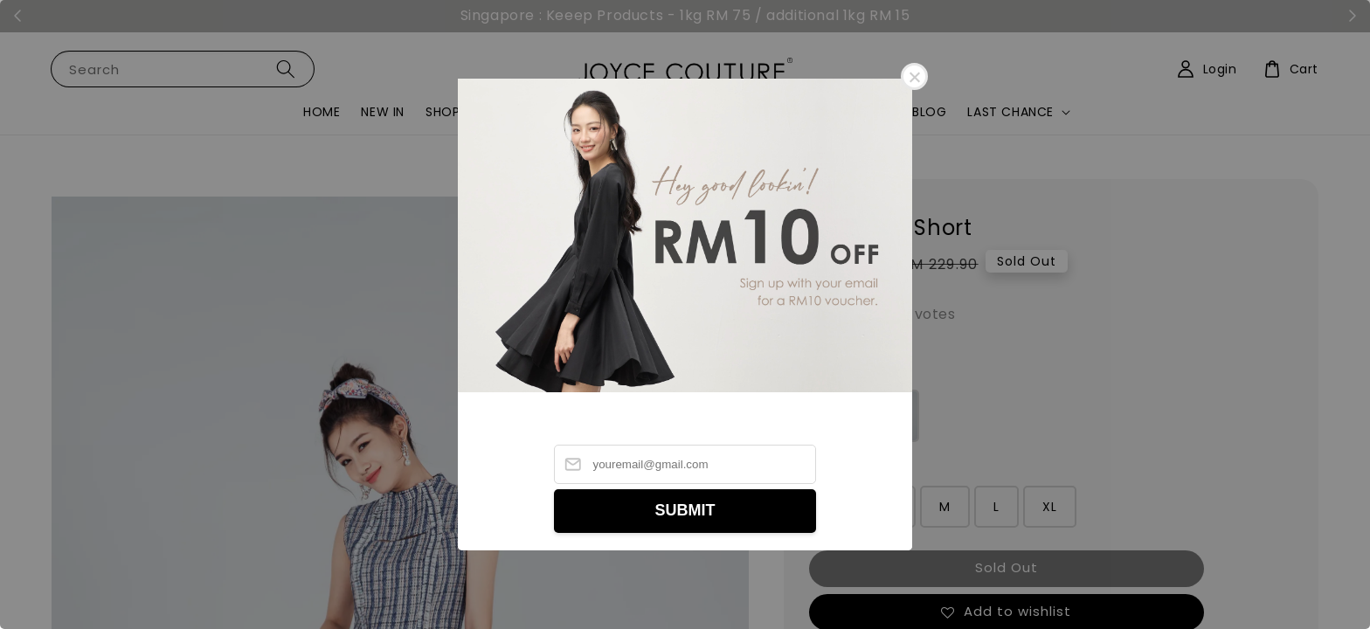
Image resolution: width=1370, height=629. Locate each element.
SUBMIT (685, 510)
